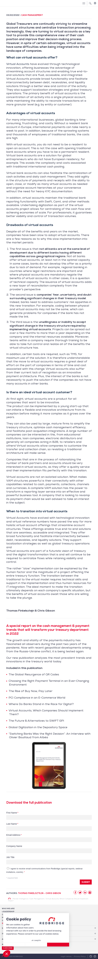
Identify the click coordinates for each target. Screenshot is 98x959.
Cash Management (32, 15)
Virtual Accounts (17, 64)
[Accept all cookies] (58, 944)
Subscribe (7, 948)
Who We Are (8, 908)
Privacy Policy (80, 956)
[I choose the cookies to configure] (36, 944)
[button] (6, 953)
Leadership (8, 911)
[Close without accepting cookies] (14, 944)
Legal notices (66, 956)
